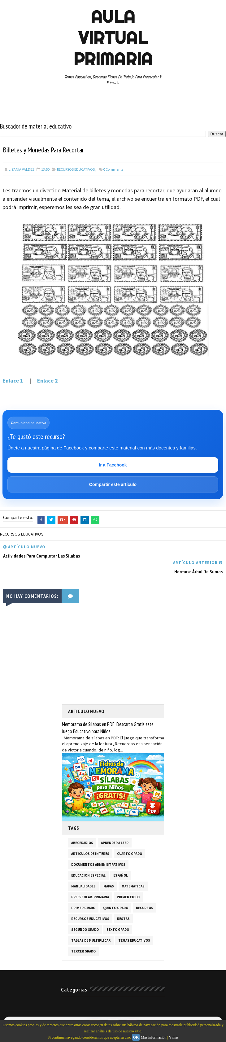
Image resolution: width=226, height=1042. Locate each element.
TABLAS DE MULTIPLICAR (91, 939)
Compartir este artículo (113, 484)
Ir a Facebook (113, 464)
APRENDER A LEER (114, 841)
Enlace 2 (47, 380)
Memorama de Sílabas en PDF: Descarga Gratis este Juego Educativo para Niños (108, 726)
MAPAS (108, 884)
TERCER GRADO (83, 950)
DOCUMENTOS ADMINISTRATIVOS (98, 863)
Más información (153, 1037)
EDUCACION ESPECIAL (88, 874)
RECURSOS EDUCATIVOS (76, 169)
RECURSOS (144, 906)
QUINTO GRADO (115, 906)
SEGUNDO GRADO (85, 928)
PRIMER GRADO (83, 906)
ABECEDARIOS (82, 841)
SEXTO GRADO (117, 928)
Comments (113, 169)
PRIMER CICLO (128, 895)
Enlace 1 (14, 380)
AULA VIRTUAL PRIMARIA (113, 37)
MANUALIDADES (83, 884)
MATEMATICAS (133, 884)
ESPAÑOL (120, 874)
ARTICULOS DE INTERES (90, 852)
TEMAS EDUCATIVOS (134, 939)
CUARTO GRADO (129, 852)
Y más (173, 1037)
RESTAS (123, 917)
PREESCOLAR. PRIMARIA (90, 895)
